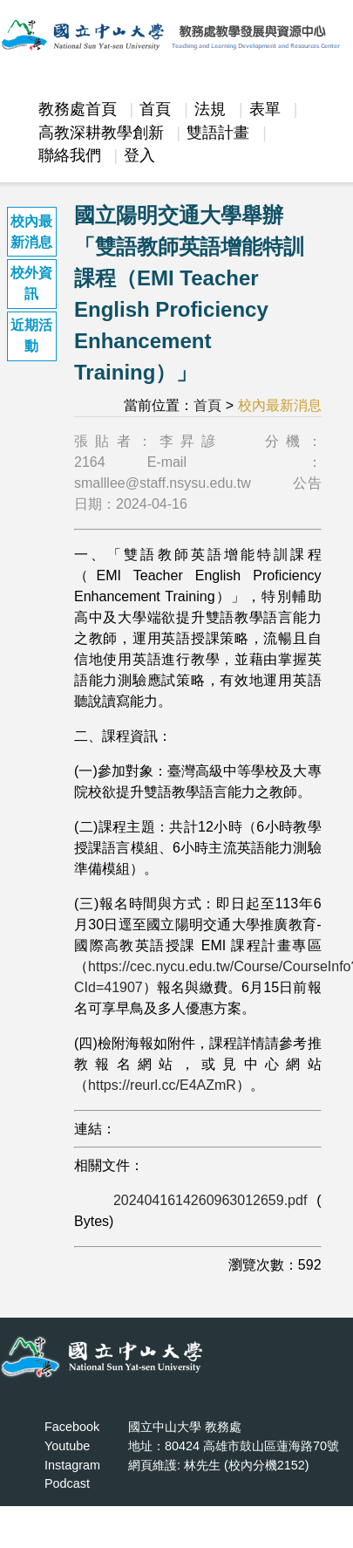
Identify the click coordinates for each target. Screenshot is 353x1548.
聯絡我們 (69, 155)
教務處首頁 (77, 109)
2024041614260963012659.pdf (210, 1200)
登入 (139, 155)
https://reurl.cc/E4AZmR (162, 1085)
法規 (210, 109)
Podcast (67, 1483)
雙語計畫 (218, 132)
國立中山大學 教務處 (184, 1427)
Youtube (67, 1446)
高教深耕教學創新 (101, 132)
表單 (265, 109)
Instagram (72, 1465)
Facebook (71, 1427)
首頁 (155, 109)
